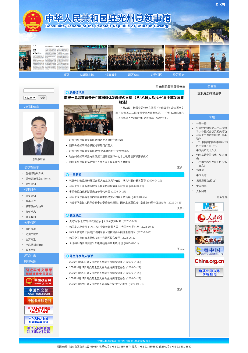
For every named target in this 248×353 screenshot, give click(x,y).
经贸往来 (179, 74)
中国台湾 (201, 175)
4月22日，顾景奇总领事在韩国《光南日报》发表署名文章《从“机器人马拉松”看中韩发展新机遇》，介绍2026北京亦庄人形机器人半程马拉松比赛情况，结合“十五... (150, 112)
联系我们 (31, 217)
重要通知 (31, 195)
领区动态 (134, 74)
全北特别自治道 (34, 244)
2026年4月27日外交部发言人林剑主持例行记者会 (97, 278)
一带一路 (201, 123)
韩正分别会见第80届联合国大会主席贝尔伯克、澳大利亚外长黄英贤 (107, 180)
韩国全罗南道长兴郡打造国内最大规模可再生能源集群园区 (102, 232)
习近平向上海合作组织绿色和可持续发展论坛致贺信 (98, 186)
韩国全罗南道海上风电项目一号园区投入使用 (94, 237)
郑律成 (200, 170)
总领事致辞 (38, 159)
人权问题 (201, 191)
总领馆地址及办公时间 (38, 178)
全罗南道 (31, 239)
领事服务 (111, 74)
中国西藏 (201, 185)
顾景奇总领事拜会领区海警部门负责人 (91, 145)
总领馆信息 (31, 167)
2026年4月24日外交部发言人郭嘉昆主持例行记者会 (98, 283)
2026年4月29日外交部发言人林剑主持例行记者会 (97, 267)
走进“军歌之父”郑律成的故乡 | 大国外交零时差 (95, 221)
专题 (212, 117)
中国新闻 (75, 174)
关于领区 (156, 74)
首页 (66, 74)
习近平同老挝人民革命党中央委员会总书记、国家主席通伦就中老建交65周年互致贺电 (117, 202)
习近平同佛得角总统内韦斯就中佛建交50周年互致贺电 (100, 197)
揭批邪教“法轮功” (206, 180)
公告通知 (31, 184)
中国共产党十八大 (206, 150)
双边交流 (31, 250)
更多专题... (223, 197)
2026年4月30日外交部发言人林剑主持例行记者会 (97, 261)
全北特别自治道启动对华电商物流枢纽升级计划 (96, 243)
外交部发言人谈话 (81, 256)
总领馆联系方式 (34, 173)
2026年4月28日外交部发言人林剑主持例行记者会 (97, 272)
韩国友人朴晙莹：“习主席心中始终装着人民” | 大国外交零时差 (104, 226)
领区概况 (31, 228)
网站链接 (30, 261)
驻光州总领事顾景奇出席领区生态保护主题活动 (96, 139)
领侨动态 (31, 211)
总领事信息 (31, 106)
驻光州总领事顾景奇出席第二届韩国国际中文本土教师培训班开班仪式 (108, 156)
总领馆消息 (87, 74)
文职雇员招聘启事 (209, 93)
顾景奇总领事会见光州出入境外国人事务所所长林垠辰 (99, 162)
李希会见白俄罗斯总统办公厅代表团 (89, 191)
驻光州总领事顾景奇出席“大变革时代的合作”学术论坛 (99, 151)
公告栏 (212, 86)
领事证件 (31, 201)
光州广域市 (32, 234)
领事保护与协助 (34, 206)
